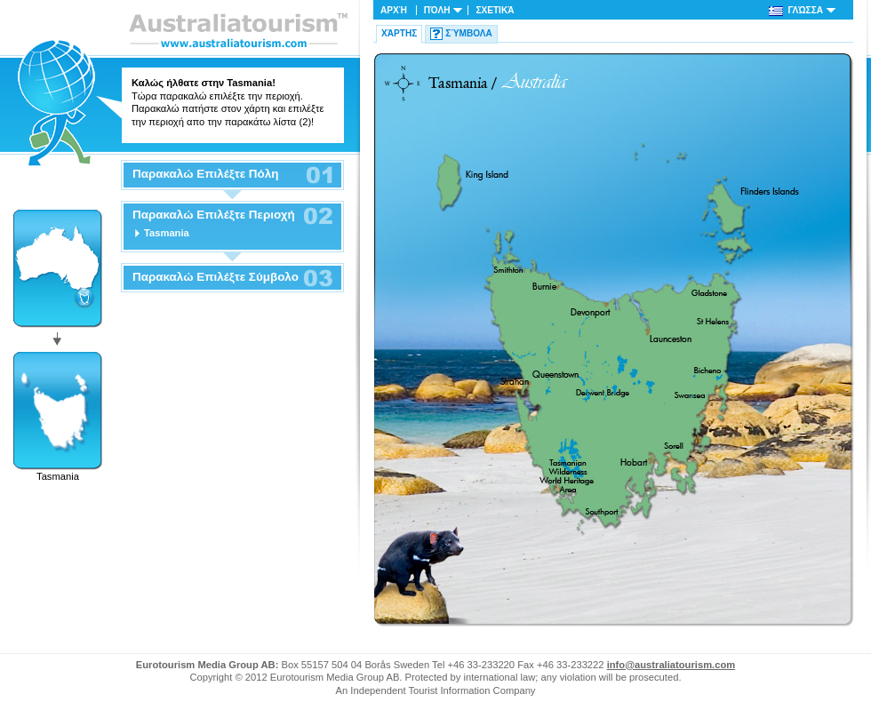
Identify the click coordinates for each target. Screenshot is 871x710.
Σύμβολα (468, 33)
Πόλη (437, 10)
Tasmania (166, 232)
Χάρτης (399, 33)
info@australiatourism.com (671, 664)
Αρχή (393, 10)
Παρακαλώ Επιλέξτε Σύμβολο (215, 277)
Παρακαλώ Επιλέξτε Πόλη (205, 174)
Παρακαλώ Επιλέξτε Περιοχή (213, 215)
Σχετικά (494, 10)
